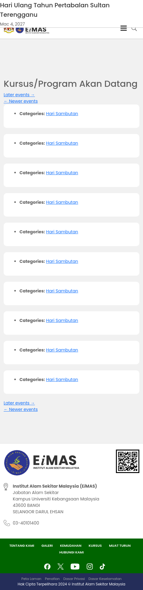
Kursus (95, 545)
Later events (19, 95)
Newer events (21, 101)
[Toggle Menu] (123, 28)
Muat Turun (120, 545)
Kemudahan (70, 545)
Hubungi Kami (71, 552)
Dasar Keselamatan (105, 578)
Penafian (52, 578)
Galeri (47, 545)
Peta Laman (31, 578)
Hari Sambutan (62, 114)
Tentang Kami (21, 545)
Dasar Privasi (74, 578)
